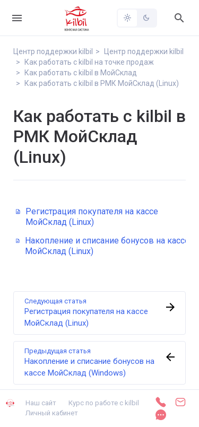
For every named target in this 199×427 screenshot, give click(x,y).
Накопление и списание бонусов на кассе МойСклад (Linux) (102, 246)
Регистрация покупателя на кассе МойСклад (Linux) (87, 216)
